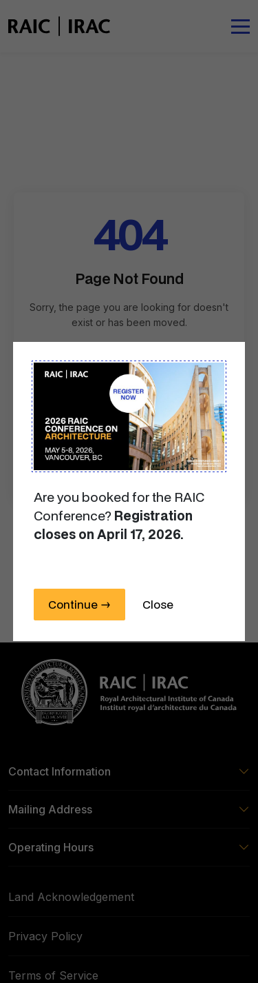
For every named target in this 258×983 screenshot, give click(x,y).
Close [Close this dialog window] (157, 604)
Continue (79, 604)
